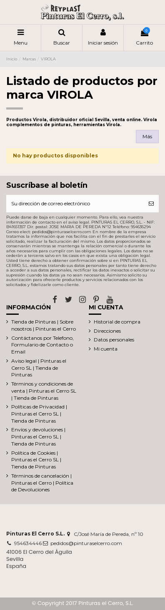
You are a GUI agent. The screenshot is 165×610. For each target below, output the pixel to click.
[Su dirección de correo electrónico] (75, 203)
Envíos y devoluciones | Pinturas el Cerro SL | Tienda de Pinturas (38, 436)
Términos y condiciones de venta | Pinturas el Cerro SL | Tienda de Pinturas (43, 391)
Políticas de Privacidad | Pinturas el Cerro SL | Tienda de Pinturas (39, 413)
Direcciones (107, 331)
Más (147, 136)
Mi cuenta (106, 349)
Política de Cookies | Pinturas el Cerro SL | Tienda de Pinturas (36, 460)
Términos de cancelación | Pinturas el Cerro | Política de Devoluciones (42, 483)
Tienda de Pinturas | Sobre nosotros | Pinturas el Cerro (43, 325)
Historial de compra (117, 322)
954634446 (28, 543)
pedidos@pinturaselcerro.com (86, 543)
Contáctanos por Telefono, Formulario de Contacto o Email (42, 345)
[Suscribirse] (151, 203)
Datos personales (114, 339)
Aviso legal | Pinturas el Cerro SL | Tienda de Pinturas (38, 368)
